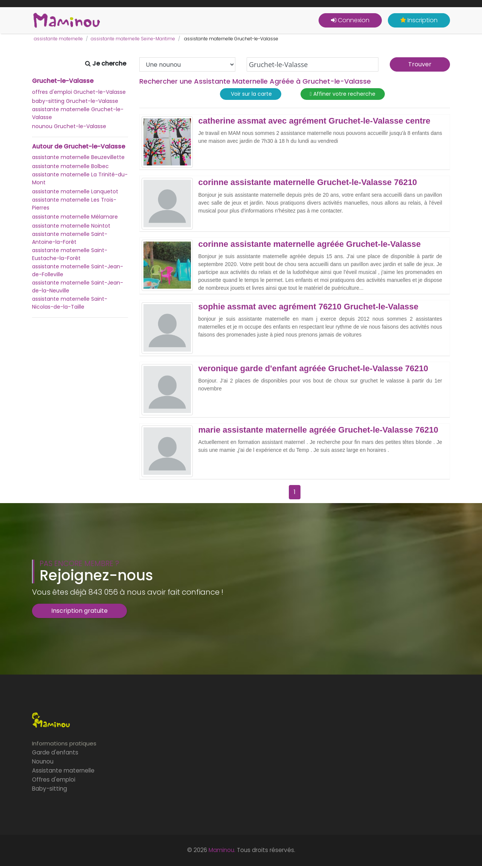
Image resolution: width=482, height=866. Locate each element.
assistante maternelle (58, 38)
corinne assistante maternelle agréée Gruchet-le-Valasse (309, 244)
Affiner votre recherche (342, 94)
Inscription (419, 20)
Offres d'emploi (53, 779)
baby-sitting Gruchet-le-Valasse (75, 101)
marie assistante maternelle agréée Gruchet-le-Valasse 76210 (318, 430)
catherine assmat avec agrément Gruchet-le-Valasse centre (314, 120)
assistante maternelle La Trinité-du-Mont (80, 178)
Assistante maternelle (63, 770)
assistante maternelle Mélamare (75, 216)
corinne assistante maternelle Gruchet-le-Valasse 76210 (307, 182)
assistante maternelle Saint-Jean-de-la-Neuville (77, 286)
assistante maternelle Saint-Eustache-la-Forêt (69, 254)
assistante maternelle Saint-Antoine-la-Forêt (69, 238)
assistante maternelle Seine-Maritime (133, 38)
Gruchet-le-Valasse (62, 81)
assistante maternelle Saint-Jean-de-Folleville (77, 270)
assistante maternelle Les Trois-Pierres (74, 203)
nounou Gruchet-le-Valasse (69, 126)
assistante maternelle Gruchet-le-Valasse (78, 113)
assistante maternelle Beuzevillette (78, 157)
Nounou (42, 761)
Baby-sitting (49, 789)
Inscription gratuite (79, 610)
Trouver (420, 64)
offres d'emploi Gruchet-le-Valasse (79, 92)
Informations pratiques (64, 743)
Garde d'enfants (55, 752)
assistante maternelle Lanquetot (75, 191)
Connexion (350, 20)
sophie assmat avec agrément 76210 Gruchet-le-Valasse (308, 306)
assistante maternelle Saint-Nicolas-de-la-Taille (69, 303)
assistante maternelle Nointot (71, 226)
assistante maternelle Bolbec (70, 166)
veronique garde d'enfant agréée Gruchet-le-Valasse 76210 (313, 368)
